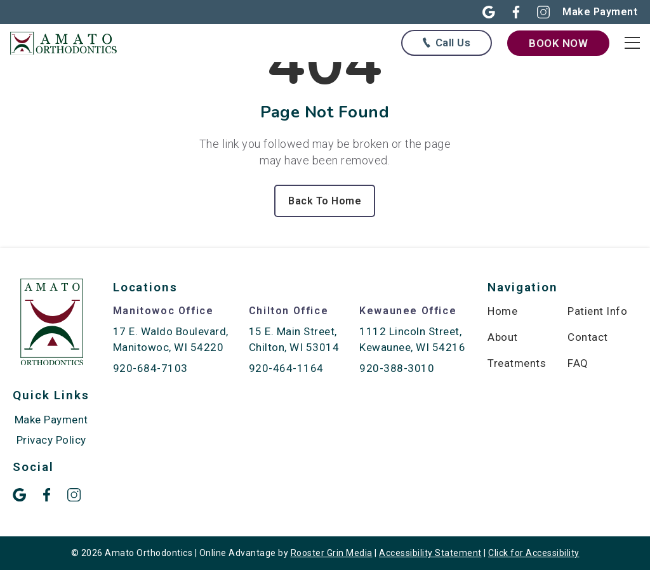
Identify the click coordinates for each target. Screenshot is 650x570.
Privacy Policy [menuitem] (51, 440)
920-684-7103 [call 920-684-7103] (150, 368)
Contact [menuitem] (587, 337)
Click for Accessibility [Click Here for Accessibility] (534, 553)
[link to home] (51, 324)
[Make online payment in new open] (599, 11)
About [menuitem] (503, 337)
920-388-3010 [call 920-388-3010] (396, 368)
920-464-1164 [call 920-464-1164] (286, 368)
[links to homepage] (69, 42)
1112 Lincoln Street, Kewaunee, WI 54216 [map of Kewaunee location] (412, 339)
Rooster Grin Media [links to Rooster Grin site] (332, 553)
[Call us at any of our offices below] (446, 43)
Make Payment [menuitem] (51, 419)
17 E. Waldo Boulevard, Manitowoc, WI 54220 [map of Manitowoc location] (171, 339)
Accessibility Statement (430, 553)
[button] (481, 12)
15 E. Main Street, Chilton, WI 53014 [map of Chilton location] (294, 339)
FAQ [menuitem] (577, 363)
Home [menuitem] (502, 311)
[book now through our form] (558, 43)
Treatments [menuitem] (517, 363)
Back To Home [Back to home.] (324, 201)
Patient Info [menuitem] (597, 311)
